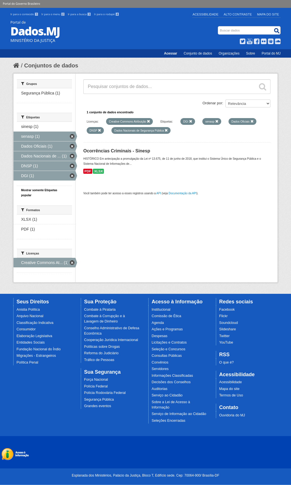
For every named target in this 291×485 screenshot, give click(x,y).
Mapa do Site (268, 14)
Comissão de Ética (166, 316)
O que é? (226, 362)
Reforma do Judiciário (101, 353)
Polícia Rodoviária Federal (105, 393)
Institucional (161, 310)
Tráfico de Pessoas (99, 360)
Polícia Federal (96, 386)
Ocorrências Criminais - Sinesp (116, 150)
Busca (218, 27)
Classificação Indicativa (35, 323)
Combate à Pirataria (100, 310)
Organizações (229, 53)
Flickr (223, 316)
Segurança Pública (99, 399)
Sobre (250, 53)
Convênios (160, 362)
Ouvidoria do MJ (232, 415)
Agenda (158, 323)
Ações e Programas (167, 329)
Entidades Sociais (31, 342)
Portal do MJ (271, 53)
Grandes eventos (97, 406)
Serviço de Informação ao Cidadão (179, 414)
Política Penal (27, 362)
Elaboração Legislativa (34, 336)
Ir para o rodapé (106, 14)
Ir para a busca (80, 14)
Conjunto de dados (198, 53)
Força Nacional (96, 380)
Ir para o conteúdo (24, 14)
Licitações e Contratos (169, 342)
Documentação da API (183, 193)
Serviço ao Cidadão (167, 395)
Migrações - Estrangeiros (36, 356)
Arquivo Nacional (30, 316)
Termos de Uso (231, 395)
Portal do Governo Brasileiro (21, 4)
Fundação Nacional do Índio (39, 349)
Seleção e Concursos (168, 349)
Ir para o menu (53, 14)
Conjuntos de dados (51, 65)
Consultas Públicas (167, 356)
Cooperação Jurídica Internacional (111, 340)
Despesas (159, 336)
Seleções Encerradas (168, 421)
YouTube (226, 342)
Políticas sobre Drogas (102, 347)
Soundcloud (228, 323)
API (158, 193)
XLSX (98, 171)
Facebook (227, 310)
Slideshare (227, 329)
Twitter (224, 336)
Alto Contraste (238, 14)
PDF (87, 171)
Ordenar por (212, 103)
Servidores (160, 369)
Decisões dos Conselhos (171, 382)
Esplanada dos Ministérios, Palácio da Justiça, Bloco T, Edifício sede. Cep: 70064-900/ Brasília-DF (145, 475)
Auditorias (159, 389)
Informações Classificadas (172, 376)
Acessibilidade (205, 14)
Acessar (170, 53)
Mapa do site (229, 389)
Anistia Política (28, 310)
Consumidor (26, 329)
